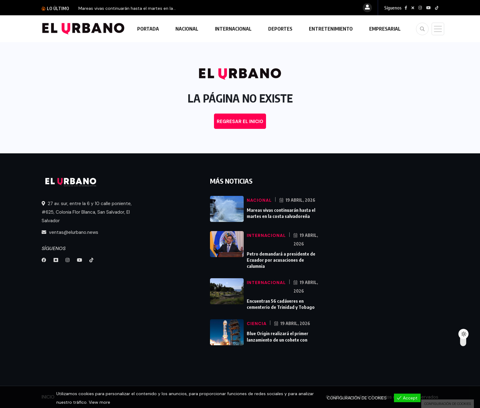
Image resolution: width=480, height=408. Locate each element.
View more (99, 402)
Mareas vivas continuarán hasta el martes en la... (127, 8)
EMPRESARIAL (385, 29)
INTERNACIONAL (233, 29)
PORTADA (148, 29)
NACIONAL (186, 29)
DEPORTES (280, 29)
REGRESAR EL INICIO (240, 121)
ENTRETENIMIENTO (331, 29)
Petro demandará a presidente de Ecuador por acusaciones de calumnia (281, 260)
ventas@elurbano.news (70, 232)
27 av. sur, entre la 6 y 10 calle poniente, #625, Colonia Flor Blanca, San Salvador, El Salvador (87, 212)
